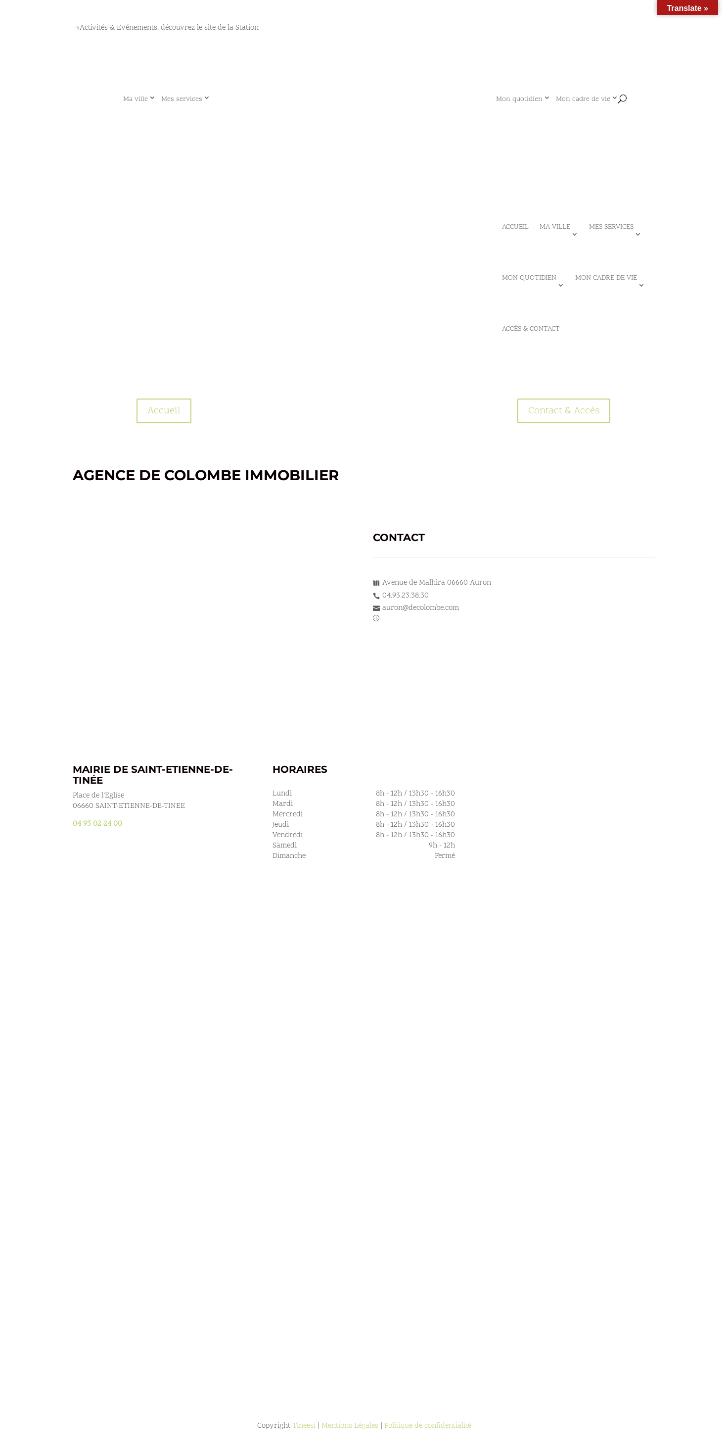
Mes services (181, 99)
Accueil (515, 227)
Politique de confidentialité (427, 1426)
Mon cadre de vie (583, 99)
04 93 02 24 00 (97, 824)
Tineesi (304, 1426)
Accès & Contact (531, 329)
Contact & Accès (563, 411)
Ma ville (135, 99)
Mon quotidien (519, 99)
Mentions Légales (349, 1426)
